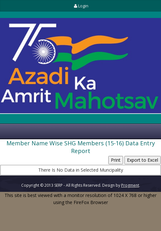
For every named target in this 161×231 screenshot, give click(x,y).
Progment (130, 185)
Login (80, 6)
